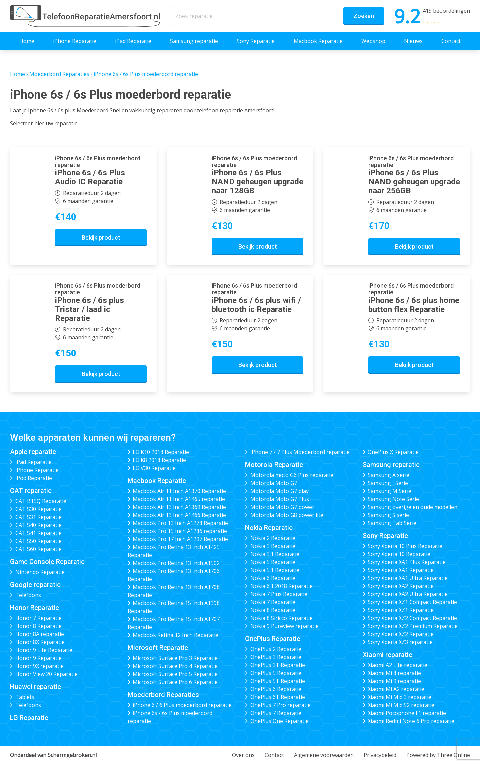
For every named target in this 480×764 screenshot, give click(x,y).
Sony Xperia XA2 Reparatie (401, 586)
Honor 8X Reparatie (40, 642)
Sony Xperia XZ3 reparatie (400, 642)
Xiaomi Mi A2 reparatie (396, 689)
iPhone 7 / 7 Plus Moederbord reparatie (300, 452)
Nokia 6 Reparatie (272, 578)
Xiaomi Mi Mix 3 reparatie (399, 697)
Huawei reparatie (35, 687)
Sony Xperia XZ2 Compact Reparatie (412, 618)
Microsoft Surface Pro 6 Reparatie (175, 682)
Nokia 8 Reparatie (272, 610)
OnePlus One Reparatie (279, 721)
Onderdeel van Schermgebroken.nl (53, 755)
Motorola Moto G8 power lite (286, 515)
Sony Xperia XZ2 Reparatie (401, 634)
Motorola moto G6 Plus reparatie (291, 475)
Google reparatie (35, 585)
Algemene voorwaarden (324, 755)
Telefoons (28, 595)
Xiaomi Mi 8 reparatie (394, 673)
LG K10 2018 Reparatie (161, 452)
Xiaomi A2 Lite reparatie (397, 665)
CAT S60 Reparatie (38, 549)
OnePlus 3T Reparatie (277, 665)
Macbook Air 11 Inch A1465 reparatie (179, 499)
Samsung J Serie (388, 483)
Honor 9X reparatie (39, 666)
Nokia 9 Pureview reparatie (284, 626)
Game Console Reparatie (47, 562)
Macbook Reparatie (318, 41)
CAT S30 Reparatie (38, 509)
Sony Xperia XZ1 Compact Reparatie (412, 602)
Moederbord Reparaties (59, 74)
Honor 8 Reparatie (38, 626)
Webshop (373, 41)
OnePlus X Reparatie (393, 452)
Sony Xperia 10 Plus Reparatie (405, 546)
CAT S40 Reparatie (38, 525)
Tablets (24, 697)
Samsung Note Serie (393, 499)
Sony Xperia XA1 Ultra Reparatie (408, 578)
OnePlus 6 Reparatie (275, 689)
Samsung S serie (388, 515)
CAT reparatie (31, 491)
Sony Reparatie (256, 41)
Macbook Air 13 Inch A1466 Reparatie (179, 515)
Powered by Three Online (438, 755)
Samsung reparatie (194, 41)
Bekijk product (101, 237)
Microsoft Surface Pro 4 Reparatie (175, 666)
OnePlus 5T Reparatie (277, 681)
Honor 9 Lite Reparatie (43, 650)
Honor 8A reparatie (39, 634)
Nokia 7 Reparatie (272, 602)
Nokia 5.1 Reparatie (274, 570)
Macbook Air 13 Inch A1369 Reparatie (179, 507)
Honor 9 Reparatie (38, 658)
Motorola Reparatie (274, 465)
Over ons (243, 755)
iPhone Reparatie (74, 41)
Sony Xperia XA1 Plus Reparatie (407, 562)
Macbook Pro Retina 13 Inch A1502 (176, 563)
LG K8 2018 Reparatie (159, 460)
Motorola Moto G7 (273, 483)
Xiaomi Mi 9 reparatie (394, 681)
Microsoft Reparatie (158, 648)
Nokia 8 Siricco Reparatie (281, 618)
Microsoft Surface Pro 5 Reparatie (175, 674)
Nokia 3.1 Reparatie (274, 554)
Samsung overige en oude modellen (412, 507)
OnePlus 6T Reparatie (277, 697)
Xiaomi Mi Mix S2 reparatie (401, 705)
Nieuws (413, 41)
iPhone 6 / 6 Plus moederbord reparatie (182, 705)
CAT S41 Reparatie (38, 533)
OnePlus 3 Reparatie (275, 657)
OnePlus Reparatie (272, 639)
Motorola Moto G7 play (279, 491)
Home (26, 41)
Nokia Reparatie (269, 528)
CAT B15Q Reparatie (40, 501)
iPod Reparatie (33, 478)
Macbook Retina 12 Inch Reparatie (175, 635)
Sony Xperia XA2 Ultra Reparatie (408, 594)
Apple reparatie (33, 452)
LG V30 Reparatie (154, 468)
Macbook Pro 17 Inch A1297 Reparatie (180, 539)
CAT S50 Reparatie (38, 541)
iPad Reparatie (133, 41)
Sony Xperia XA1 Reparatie (401, 570)
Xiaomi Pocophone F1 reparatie (407, 713)
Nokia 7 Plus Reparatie (278, 594)
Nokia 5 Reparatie (272, 562)
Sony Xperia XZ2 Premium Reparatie (413, 626)
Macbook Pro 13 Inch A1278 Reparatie (180, 523)
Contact (451, 41)
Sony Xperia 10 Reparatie (399, 554)
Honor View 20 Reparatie (46, 674)
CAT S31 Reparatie (38, 517)
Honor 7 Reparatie (38, 618)
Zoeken (363, 15)
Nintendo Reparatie (40, 572)
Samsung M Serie (389, 491)
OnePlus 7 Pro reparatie (280, 705)
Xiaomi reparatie (387, 655)
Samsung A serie (388, 475)
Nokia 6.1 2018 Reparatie (281, 586)
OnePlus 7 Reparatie (275, 713)
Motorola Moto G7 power (282, 507)
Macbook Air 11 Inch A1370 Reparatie (179, 491)
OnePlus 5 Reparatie (275, 673)
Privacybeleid (380, 755)
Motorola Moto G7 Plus (279, 499)
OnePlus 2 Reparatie (275, 649)
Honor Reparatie (34, 608)
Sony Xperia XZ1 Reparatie (401, 610)
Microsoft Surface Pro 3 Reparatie (175, 658)
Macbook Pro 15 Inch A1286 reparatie (180, 531)
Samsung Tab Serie (392, 523)
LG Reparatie (29, 718)
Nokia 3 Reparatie (272, 546)
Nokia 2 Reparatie (272, 538)
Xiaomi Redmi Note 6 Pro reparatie (411, 721)
